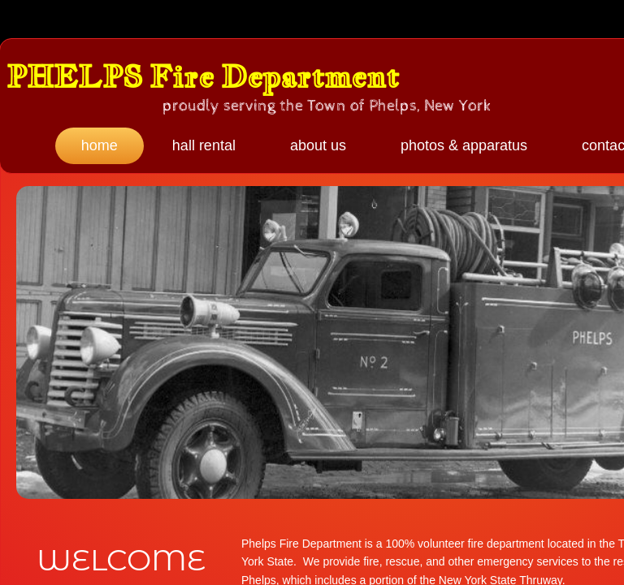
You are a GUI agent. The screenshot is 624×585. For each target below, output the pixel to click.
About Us (318, 145)
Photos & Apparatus (464, 145)
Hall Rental (204, 145)
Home (99, 145)
